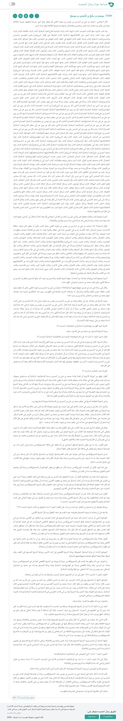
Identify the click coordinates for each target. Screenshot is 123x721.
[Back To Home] (15, 16)
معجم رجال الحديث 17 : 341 (23, 697)
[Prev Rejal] (37, 16)
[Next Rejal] (31, 16)
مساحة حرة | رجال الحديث (93, 4)
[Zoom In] (26, 16)
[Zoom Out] (20, 16)
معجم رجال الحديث (14, 713)
